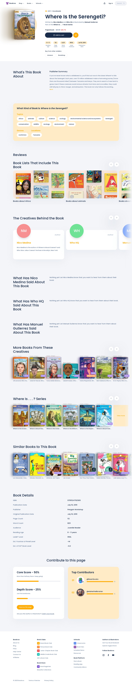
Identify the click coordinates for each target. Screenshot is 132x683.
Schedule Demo (79, 650)
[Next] (116, 165)
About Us (16, 643)
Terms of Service (34, 681)
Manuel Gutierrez (91, 23)
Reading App (78, 664)
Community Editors (80, 667)
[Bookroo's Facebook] (108, 655)
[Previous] (111, 165)
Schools (39, 3)
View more (121, 417)
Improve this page (25, 608)
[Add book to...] (75, 36)
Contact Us (17, 655)
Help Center (17, 652)
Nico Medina (58, 23)
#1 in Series (41, 474)
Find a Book (78, 661)
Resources (77, 653)
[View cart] (104, 3)
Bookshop (61, 56)
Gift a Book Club (42, 658)
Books (30, 3)
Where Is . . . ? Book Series (63, 26)
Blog (14, 646)
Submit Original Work (109, 646)
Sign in (111, 3)
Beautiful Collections (44, 670)
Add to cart (58, 36)
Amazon (50, 56)
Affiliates (16, 657)
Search (121, 3)
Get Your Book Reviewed (110, 643)
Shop (21, 3)
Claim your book (48, 615)
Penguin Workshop (75, 510)
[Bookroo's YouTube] (113, 655)
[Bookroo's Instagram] (103, 655)
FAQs (15, 649)
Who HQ (69, 23)
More (51, 90)
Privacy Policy (48, 681)
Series (26, 377)
